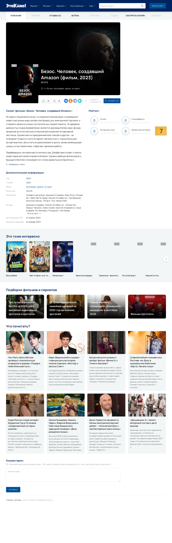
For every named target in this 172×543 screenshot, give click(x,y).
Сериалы (60, 6)
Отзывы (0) (55, 15)
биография (31, 186)
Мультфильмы (76, 6)
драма (40, 186)
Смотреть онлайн (135, 15)
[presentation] (166, 259)
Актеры (75, 15)
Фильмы (46, 6)
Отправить (13, 490)
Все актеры (33, 213)
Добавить (92, 100)
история (48, 186)
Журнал (33, 6)
